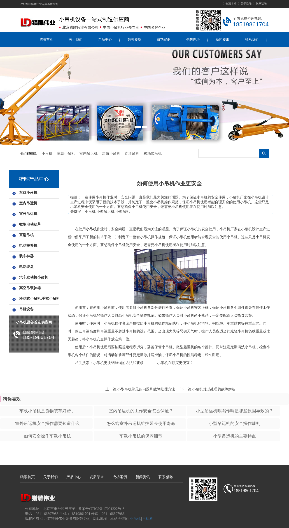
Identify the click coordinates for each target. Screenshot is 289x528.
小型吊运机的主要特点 (234, 436)
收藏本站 (231, 3)
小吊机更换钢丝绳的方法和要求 (118, 363)
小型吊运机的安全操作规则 (234, 423)
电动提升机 (28, 245)
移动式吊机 (153, 153)
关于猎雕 (246, 3)
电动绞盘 (26, 267)
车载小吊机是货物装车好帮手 (47, 410)
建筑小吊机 (111, 153)
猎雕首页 (46, 39)
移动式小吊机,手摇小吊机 (38, 298)
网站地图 (100, 519)
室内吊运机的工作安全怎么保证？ (141, 410)
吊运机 (147, 519)
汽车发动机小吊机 (33, 277)
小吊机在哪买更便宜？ (175, 363)
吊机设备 (26, 309)
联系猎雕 (261, 3)
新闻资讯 (222, 39)
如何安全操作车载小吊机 (47, 436)
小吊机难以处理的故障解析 (213, 389)
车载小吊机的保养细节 (140, 436)
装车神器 (26, 256)
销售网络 (193, 39)
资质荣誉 (96, 477)
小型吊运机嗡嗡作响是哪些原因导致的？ (234, 410)
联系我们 (252, 39)
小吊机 (47, 153)
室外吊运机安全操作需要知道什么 (47, 423)
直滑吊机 (132, 153)
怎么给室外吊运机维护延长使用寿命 (141, 423)
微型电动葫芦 (30, 224)
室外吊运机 (28, 214)
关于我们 (75, 39)
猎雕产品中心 (34, 179)
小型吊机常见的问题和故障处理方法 (146, 389)
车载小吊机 (66, 153)
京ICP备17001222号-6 (107, 509)
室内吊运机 (88, 153)
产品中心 (105, 39)
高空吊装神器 (30, 288)
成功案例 (163, 39)
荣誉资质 (134, 39)
